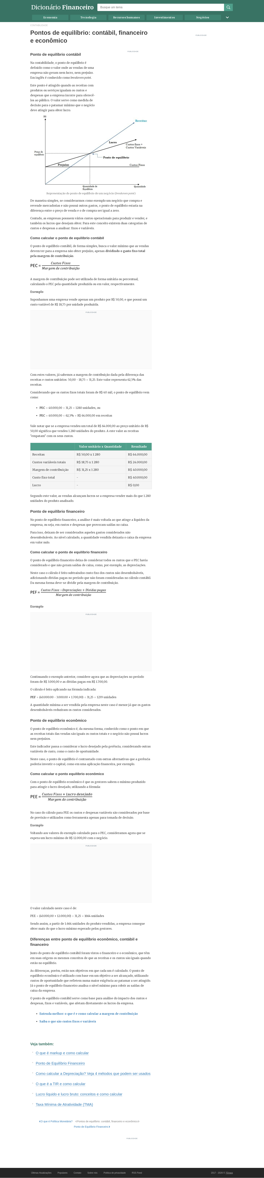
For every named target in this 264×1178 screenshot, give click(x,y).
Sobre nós (92, 1173)
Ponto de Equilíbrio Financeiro (60, 1063)
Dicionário (62, 7)
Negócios (202, 17)
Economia (50, 17)
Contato (77, 1173)
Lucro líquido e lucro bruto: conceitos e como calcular (79, 1094)
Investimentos (164, 17)
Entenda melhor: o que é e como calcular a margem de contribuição (88, 1013)
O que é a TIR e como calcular (60, 1084)
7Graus (229, 1173)
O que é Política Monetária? (57, 1121)
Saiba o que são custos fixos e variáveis (67, 1021)
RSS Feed (137, 1173)
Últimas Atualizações (41, 1173)
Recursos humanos (126, 17)
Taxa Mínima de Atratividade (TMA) (64, 1104)
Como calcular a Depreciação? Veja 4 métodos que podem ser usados (93, 1074)
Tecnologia (88, 17)
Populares (62, 1173)
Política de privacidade (115, 1173)
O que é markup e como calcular (62, 1053)
